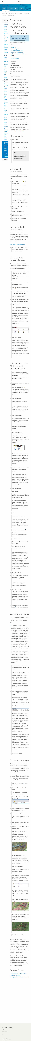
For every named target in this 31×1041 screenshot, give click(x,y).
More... (17, 11)
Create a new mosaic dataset (17, 52)
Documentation (5, 1031)
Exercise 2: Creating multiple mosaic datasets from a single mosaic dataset (6, 51)
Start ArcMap (13, 47)
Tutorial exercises (10, 15)
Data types (11, 13)
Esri (26, 1)
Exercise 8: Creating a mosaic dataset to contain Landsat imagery (6, 149)
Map (16, 8)
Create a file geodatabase (16, 49)
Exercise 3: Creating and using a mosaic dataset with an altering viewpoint (6, 70)
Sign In (19, 1)
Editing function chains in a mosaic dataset (19, 976)
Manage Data (6, 11)
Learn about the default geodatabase (17, 244)
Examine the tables (15, 57)
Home (4, 8)
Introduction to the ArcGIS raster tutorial (6, 28)
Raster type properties (15, 975)
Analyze (21, 8)
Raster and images (18, 13)
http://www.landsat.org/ (19, 130)
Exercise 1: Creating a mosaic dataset (6, 37)
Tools (12, 11)
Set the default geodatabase (16, 50)
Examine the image (15, 58)
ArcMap (6, 5)
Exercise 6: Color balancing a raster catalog (6, 119)
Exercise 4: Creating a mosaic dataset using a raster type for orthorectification (6, 90)
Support (3, 1034)
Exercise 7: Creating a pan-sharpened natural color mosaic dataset (6, 133)
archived (24, 36)
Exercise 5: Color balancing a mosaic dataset (6, 107)
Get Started (10, 8)
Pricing (3, 1032)
